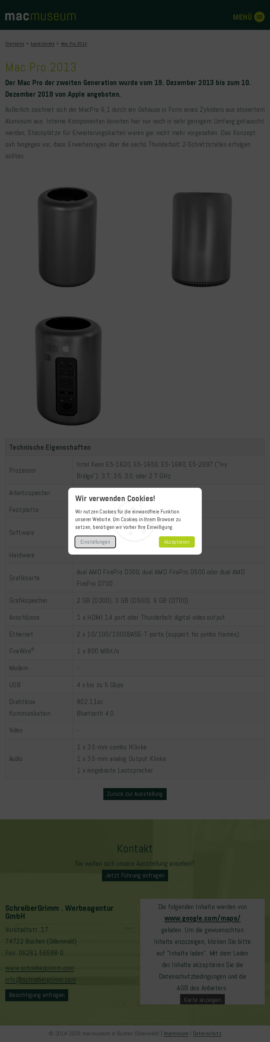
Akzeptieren (176, 542)
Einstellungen (95, 542)
